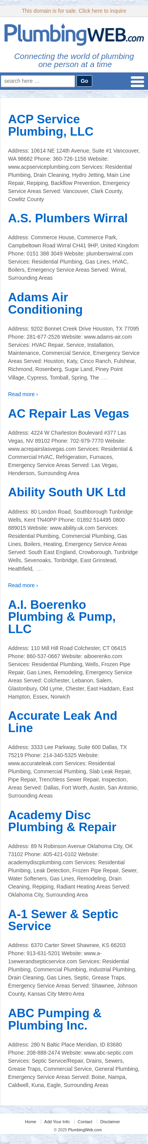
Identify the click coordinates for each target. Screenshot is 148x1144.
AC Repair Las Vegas (68, 413)
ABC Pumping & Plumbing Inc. (54, 1019)
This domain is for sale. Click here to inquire (74, 11)
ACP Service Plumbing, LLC (50, 125)
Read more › (23, 394)
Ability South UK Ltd (67, 492)
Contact (85, 1121)
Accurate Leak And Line (62, 722)
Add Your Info (57, 1121)
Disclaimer (110, 1121)
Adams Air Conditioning (45, 303)
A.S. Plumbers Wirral (68, 218)
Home (30, 1121)
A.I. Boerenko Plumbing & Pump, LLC (62, 617)
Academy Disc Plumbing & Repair (62, 821)
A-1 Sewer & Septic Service (63, 920)
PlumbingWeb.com (84, 1129)
